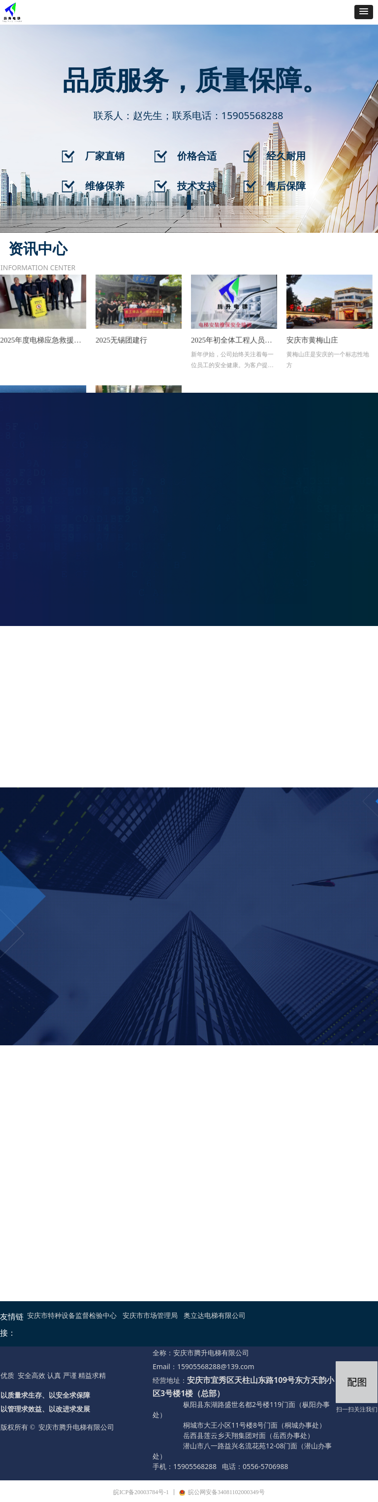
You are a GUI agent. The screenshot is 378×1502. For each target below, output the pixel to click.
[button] (363, 12)
